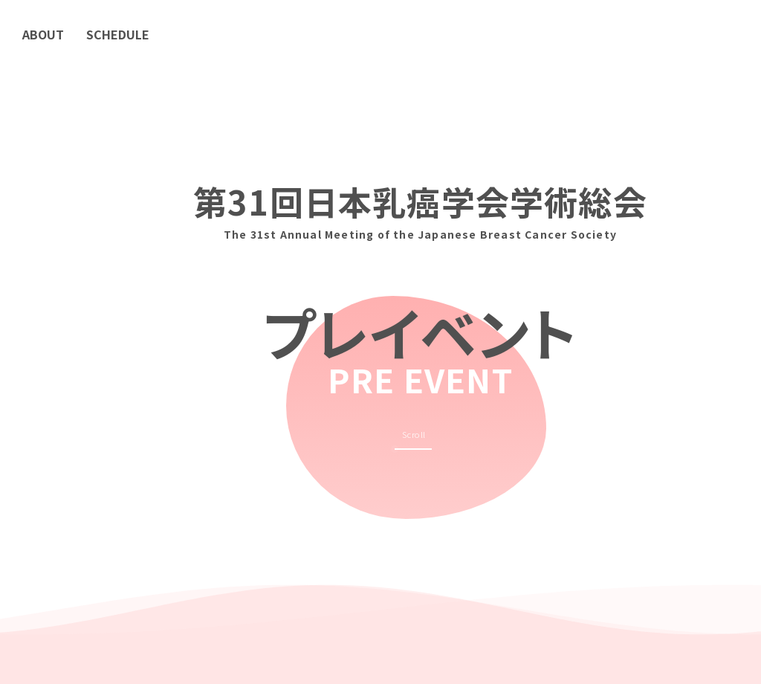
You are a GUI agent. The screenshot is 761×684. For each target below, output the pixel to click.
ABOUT (43, 34)
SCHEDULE (117, 34)
